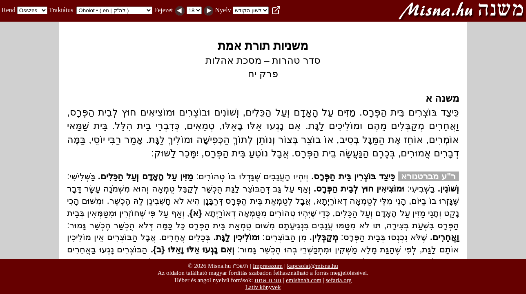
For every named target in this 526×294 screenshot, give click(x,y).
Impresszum (268, 266)
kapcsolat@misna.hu (312, 266)
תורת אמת (267, 279)
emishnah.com (303, 280)
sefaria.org (339, 280)
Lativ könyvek (263, 287)
